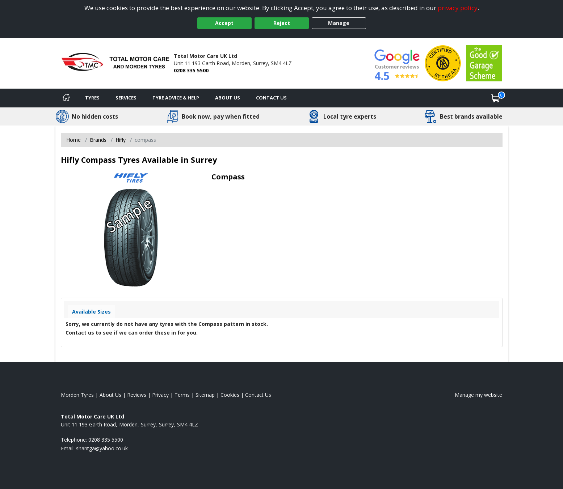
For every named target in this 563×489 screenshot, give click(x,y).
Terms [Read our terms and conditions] (182, 394)
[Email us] (102, 448)
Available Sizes (91, 311)
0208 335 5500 (191, 70)
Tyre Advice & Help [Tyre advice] (175, 97)
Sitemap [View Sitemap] (205, 394)
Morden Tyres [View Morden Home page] (77, 394)
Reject (281, 23)
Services (125, 97)
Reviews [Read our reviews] (136, 394)
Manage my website (478, 394)
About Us (227, 97)
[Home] (66, 98)
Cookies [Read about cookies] (229, 394)
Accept (224, 23)
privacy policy (458, 8)
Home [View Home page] (73, 139)
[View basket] (495, 98)
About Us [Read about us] (110, 394)
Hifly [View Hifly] (120, 139)
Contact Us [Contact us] (271, 97)
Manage (338, 23)
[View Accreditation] (443, 62)
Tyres (92, 97)
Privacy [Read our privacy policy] (160, 394)
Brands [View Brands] (98, 139)
